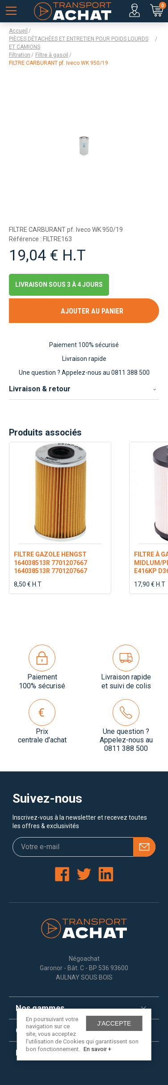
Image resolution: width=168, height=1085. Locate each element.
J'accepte (114, 1023)
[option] (60, 518)
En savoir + (97, 1049)
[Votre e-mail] (84, 847)
